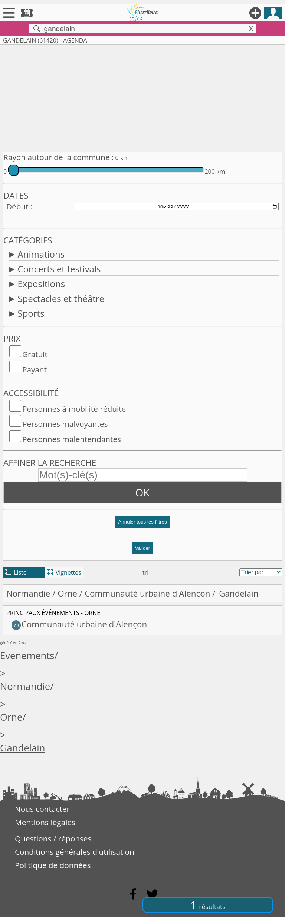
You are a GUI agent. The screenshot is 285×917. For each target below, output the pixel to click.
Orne (67, 593)
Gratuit (35, 354)
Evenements (27, 655)
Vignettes (64, 572)
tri (145, 572)
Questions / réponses (53, 838)
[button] (142, 525)
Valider (142, 548)
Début (17, 206)
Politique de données (53, 865)
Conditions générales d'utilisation (74, 852)
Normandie (28, 593)
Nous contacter (42, 809)
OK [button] (142, 492)
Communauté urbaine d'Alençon (147, 593)
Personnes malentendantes (71, 439)
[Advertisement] (142, 97)
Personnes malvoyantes (65, 424)
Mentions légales (45, 822)
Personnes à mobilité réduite (74, 408)
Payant (34, 369)
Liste (16, 572)
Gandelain (22, 747)
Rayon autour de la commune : (58, 157)
